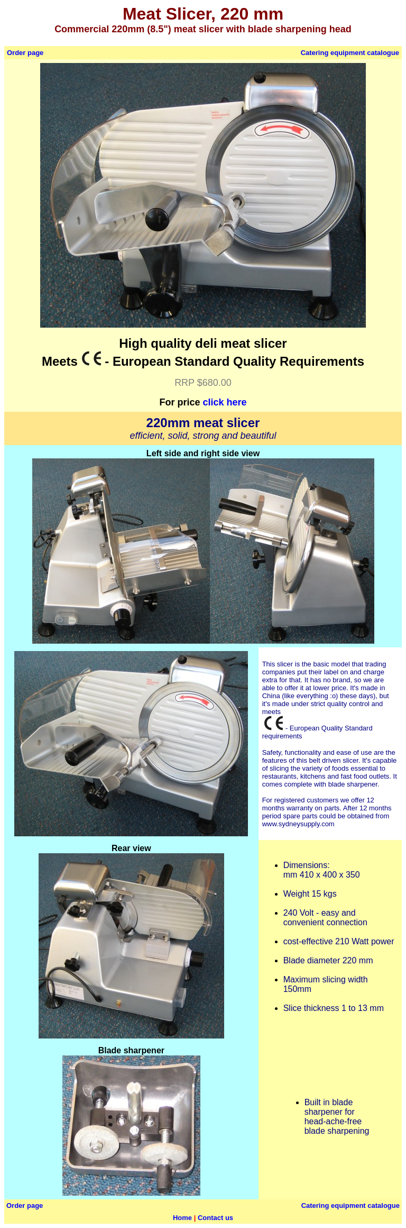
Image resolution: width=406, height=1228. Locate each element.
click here (224, 402)
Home (182, 1218)
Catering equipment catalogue (350, 53)
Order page (25, 53)
